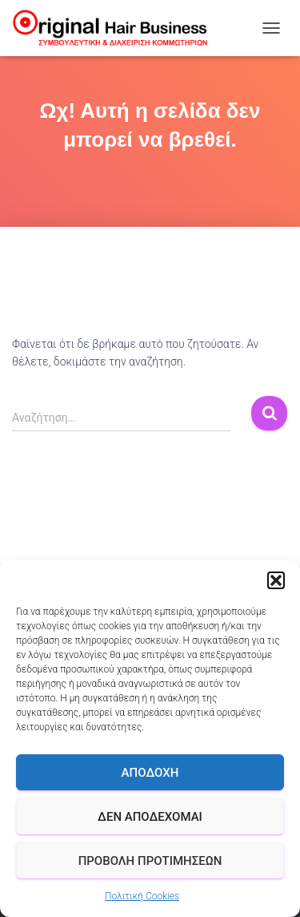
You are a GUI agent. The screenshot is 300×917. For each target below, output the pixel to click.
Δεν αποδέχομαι (150, 817)
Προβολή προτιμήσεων (150, 861)
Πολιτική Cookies (142, 896)
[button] (276, 580)
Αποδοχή (150, 773)
